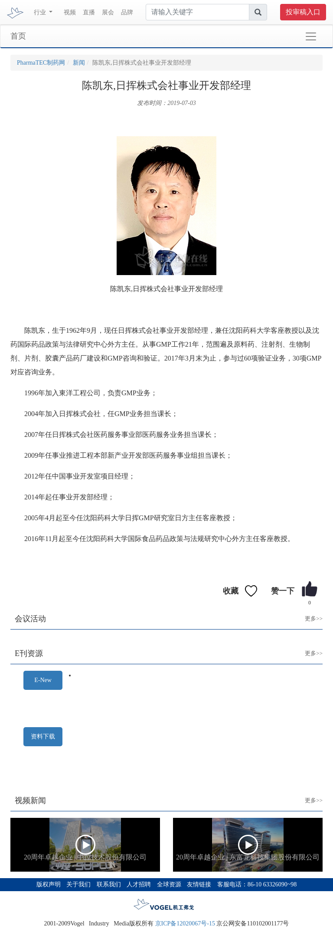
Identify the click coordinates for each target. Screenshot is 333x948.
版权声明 (48, 884)
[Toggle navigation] (311, 36)
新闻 (79, 62)
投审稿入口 (303, 12)
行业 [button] (41, 12)
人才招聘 (139, 884)
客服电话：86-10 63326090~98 (257, 884)
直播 (89, 12)
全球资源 (169, 884)
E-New (43, 680)
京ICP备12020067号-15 (185, 923)
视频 (70, 12)
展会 (108, 12)
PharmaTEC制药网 (41, 62)
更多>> (307, 611)
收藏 (230, 591)
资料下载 (43, 736)
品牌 (127, 12)
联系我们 (109, 884)
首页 (18, 36)
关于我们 (78, 884)
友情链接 (199, 884)
